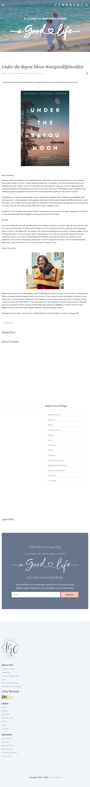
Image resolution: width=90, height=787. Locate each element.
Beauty (51, 435)
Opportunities (7, 738)
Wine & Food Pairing (56, 460)
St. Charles (52, 481)
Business (51, 420)
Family (50, 425)
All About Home (54, 415)
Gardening (52, 475)
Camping (51, 455)
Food (50, 440)
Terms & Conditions (9, 753)
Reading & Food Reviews (58, 465)
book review (8, 323)
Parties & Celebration (56, 470)
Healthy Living (53, 430)
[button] (86, 73)
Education (52, 445)
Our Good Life (55, 777)
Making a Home (8, 745)
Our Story (6, 742)
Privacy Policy (7, 756)
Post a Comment (37, 73)
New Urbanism (7, 749)
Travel (50, 450)
